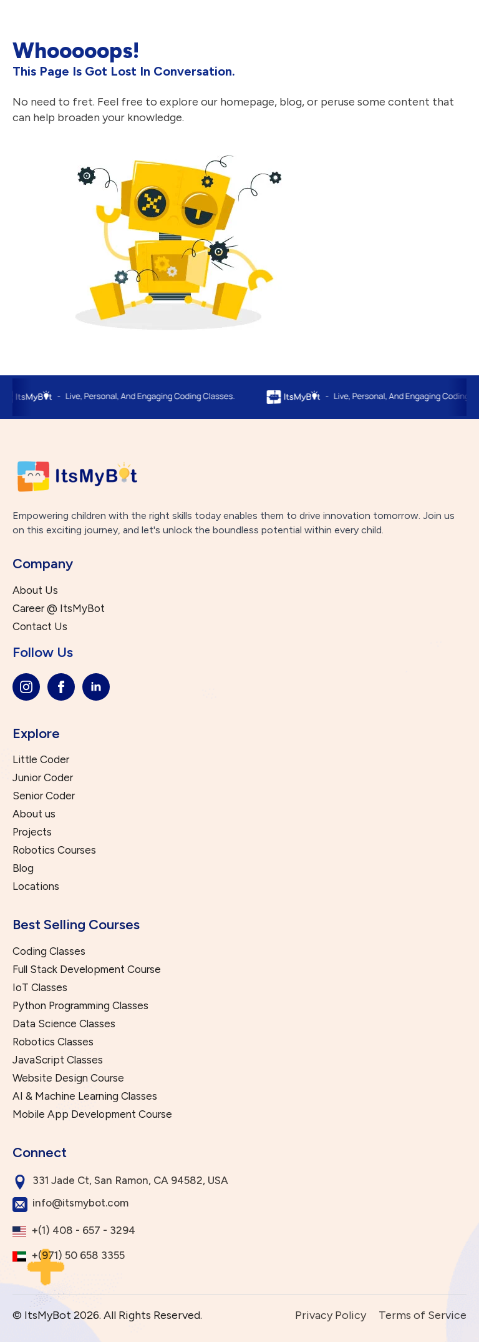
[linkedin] (96, 687)
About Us (35, 590)
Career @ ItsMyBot (58, 608)
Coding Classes (48, 951)
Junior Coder (42, 777)
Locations (35, 886)
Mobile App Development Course (92, 1114)
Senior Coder (43, 796)
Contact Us (39, 626)
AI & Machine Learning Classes (84, 1096)
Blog (23, 868)
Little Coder (40, 759)
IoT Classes (39, 987)
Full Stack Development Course (86, 969)
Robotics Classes (53, 1042)
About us (34, 814)
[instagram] (26, 687)
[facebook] (61, 687)
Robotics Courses (54, 850)
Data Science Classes (63, 1024)
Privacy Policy (330, 1315)
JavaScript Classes (57, 1060)
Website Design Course (68, 1078)
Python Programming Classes (80, 1005)
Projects (32, 832)
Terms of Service (423, 1315)
